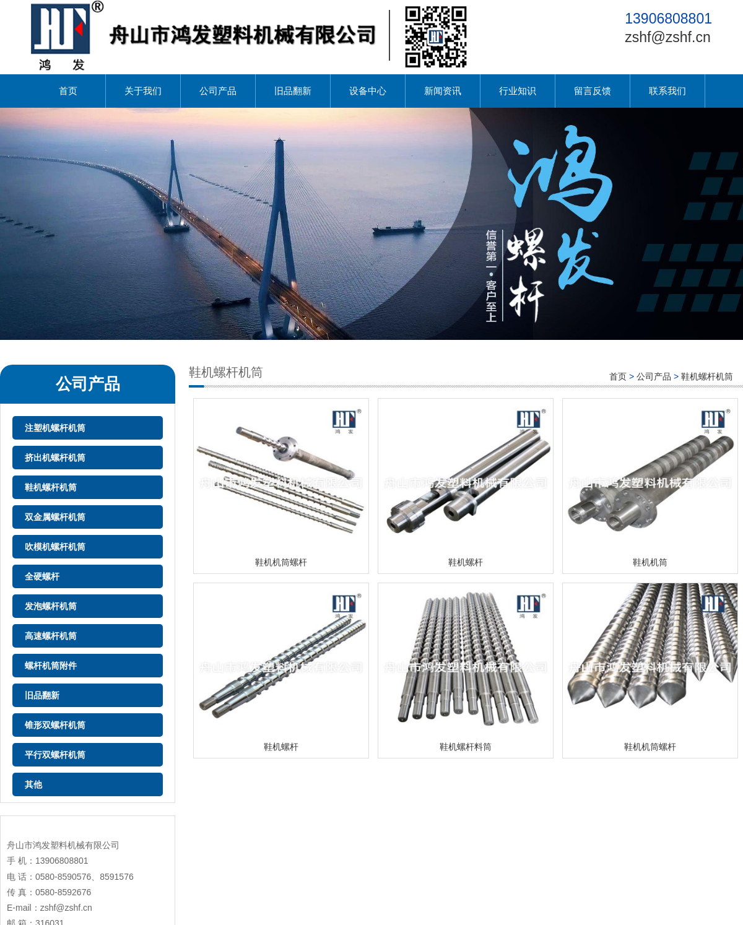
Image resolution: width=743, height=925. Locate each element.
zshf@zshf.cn (667, 37)
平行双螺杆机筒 (55, 755)
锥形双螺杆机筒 (55, 725)
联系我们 (667, 90)
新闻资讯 (442, 90)
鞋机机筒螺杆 (281, 562)
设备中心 (367, 90)
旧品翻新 (292, 90)
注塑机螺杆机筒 (55, 428)
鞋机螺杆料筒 (466, 747)
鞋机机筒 (650, 562)
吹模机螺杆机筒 (55, 547)
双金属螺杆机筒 (55, 517)
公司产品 (218, 90)
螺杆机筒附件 (51, 666)
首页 (68, 90)
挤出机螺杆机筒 (55, 458)
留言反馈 (592, 90)
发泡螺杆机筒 (51, 606)
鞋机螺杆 (465, 562)
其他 (33, 784)
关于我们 (143, 90)
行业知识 (517, 90)
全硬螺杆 (42, 576)
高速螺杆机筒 (51, 636)
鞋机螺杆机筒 (51, 487)
